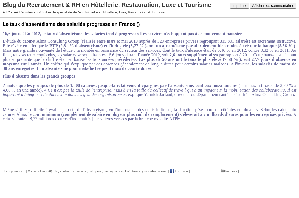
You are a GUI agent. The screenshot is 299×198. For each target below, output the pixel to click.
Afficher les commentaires (273, 6)
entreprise (95, 171)
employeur (111, 171)
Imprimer (239, 6)
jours (145, 171)
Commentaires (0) (40, 171)
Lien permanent (14, 171)
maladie (81, 171)
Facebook (179, 171)
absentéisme (158, 171)
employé (125, 171)
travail (136, 171)
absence (69, 171)
